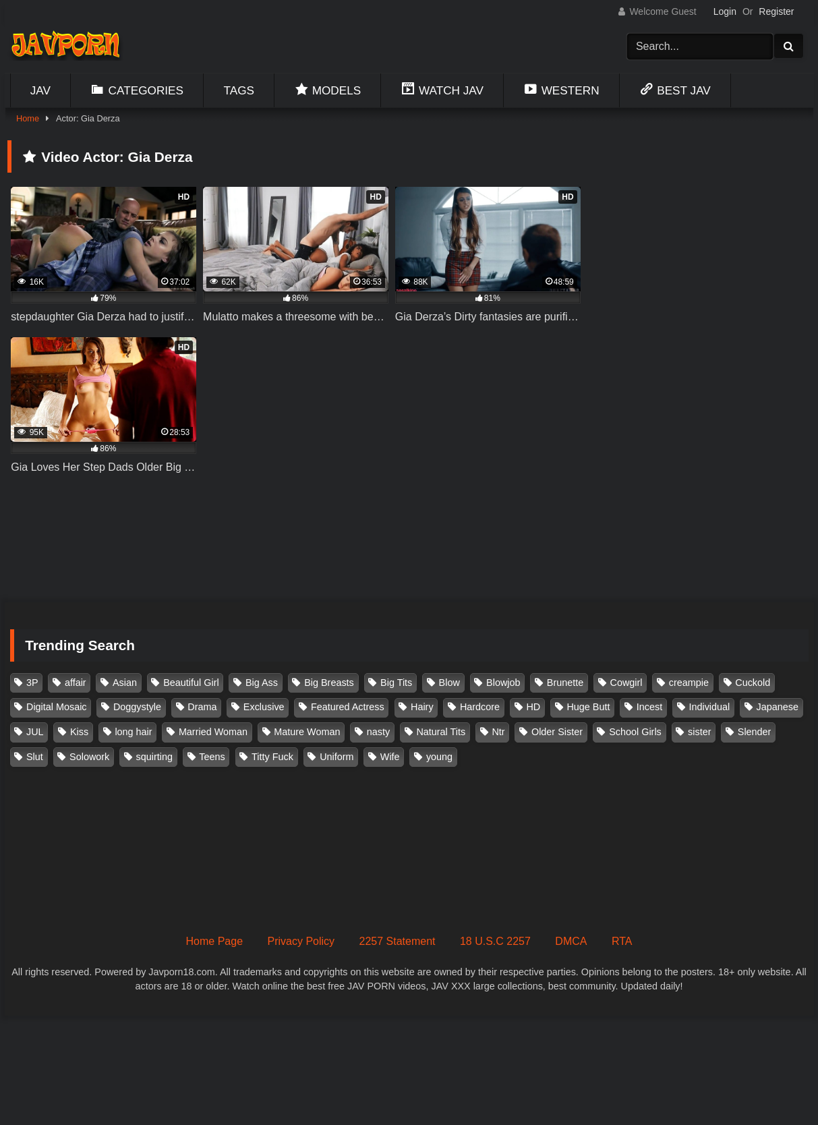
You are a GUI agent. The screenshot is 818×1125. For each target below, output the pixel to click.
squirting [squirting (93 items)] (154, 756)
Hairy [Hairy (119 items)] (422, 706)
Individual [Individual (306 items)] (709, 706)
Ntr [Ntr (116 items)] (498, 731)
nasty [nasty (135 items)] (378, 731)
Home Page (214, 941)
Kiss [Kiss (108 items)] (79, 731)
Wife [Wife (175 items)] (390, 756)
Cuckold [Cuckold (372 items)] (752, 682)
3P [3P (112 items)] (32, 682)
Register (776, 11)
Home (27, 118)
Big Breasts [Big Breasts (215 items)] (329, 682)
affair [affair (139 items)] (75, 682)
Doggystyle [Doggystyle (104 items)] (137, 706)
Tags (239, 90)
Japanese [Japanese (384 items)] (777, 706)
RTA (622, 941)
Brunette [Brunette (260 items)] (565, 682)
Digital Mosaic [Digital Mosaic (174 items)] (56, 706)
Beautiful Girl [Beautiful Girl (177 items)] (190, 682)
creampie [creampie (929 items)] (689, 682)
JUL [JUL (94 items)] (35, 731)
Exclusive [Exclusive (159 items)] (264, 706)
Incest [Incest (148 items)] (649, 706)
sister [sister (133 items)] (699, 731)
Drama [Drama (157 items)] (201, 706)
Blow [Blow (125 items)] (449, 682)
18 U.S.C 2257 (495, 941)
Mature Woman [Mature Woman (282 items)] (307, 731)
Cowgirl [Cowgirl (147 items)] (626, 682)
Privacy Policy (301, 941)
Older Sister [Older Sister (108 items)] (557, 731)
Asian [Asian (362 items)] (125, 682)
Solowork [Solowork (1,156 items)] (89, 756)
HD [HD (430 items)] (533, 706)
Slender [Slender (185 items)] (754, 731)
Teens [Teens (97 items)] (212, 756)
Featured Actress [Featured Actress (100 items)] (347, 706)
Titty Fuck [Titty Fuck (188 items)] (272, 756)
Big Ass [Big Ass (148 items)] (261, 682)
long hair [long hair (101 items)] (133, 731)
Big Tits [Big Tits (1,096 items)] (396, 682)
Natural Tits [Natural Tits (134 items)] (440, 731)
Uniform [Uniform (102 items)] (336, 756)
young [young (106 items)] (439, 756)
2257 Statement (397, 941)
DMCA (571, 941)
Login (724, 11)
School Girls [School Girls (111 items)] (635, 731)
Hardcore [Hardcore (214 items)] (480, 706)
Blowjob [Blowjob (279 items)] (503, 682)
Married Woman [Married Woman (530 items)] (213, 731)
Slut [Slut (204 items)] (34, 756)
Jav (40, 90)
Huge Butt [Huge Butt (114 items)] (588, 706)
